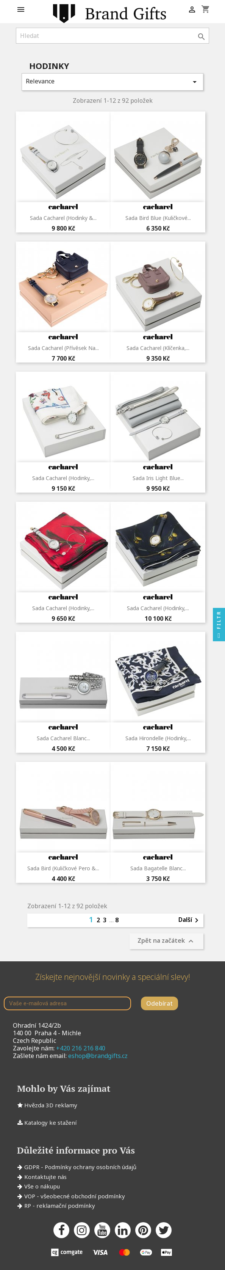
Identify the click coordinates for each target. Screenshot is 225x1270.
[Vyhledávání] (112, 36)
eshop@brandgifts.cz (98, 1056)
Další (189, 920)
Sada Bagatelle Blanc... (158, 868)
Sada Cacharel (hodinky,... (63, 478)
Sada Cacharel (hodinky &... (63, 217)
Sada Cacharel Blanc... (63, 738)
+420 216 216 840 (80, 1048)
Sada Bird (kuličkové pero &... (63, 868)
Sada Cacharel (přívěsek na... (63, 348)
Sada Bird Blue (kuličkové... (158, 217)
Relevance (112, 81)
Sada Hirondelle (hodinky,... (158, 738)
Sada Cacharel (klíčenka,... (158, 348)
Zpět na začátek (166, 941)
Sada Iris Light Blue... (158, 478)
